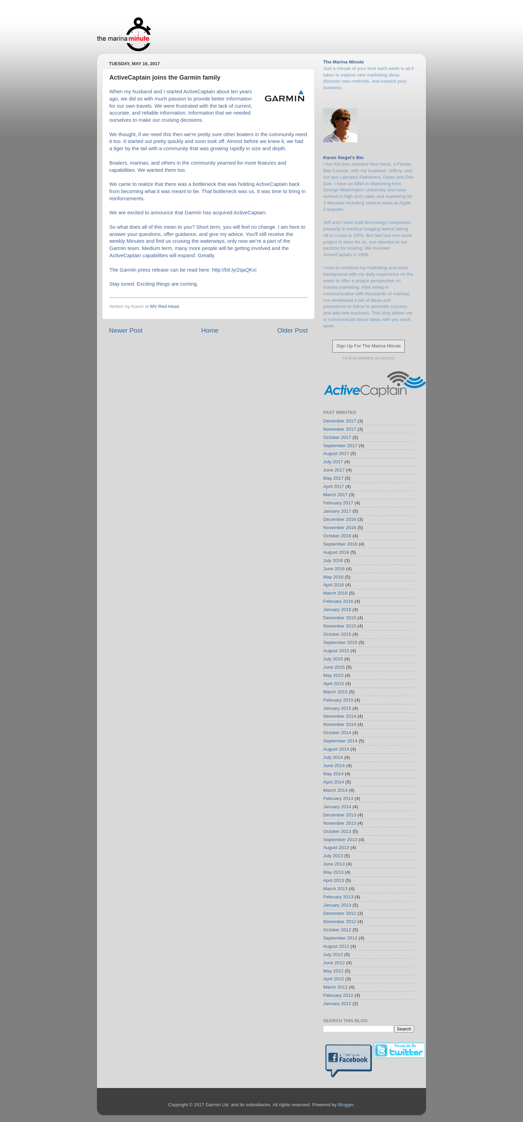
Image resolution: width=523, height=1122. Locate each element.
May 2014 (333, 773)
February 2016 (338, 601)
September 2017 (340, 445)
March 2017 (335, 494)
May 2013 (333, 872)
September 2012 (340, 938)
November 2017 (339, 429)
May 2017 (333, 478)
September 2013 (340, 839)
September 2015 (340, 642)
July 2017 (333, 461)
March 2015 (335, 691)
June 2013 (334, 864)
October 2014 (337, 732)
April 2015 (333, 683)
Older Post (292, 330)
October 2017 (337, 437)
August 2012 (336, 946)
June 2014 (334, 765)
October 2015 (337, 634)
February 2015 (338, 700)
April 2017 (333, 486)
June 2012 (334, 962)
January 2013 (337, 905)
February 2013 (338, 896)
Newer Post (126, 330)
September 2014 (340, 740)
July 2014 (333, 757)
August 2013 (336, 847)
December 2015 (339, 617)
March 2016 (335, 593)
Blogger (346, 1104)
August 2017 (336, 453)
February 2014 (338, 798)
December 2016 (339, 519)
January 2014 (337, 806)
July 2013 (333, 855)
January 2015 (337, 708)
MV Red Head (164, 306)
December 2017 (339, 420)
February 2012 (338, 995)
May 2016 (333, 577)
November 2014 (339, 724)
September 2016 (340, 544)
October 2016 (337, 535)
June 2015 (334, 667)
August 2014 (336, 749)
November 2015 (339, 626)
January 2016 (337, 609)
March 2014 (335, 790)
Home (209, 330)
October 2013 (337, 831)
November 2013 (339, 823)
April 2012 (333, 978)
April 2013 (333, 880)
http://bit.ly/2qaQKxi (234, 270)
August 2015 (336, 650)
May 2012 (333, 971)
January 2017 (337, 511)
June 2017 (334, 470)
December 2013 (339, 814)
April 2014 (333, 782)
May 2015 (333, 675)
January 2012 (337, 1003)
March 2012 (335, 987)
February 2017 (338, 502)
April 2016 (333, 584)
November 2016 (339, 527)
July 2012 (333, 954)
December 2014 (339, 716)
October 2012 (337, 929)
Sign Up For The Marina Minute (368, 345)
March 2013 (335, 888)
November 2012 (339, 921)
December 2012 (339, 913)
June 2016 (334, 568)
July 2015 (333, 658)
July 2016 (333, 560)
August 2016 (336, 552)
